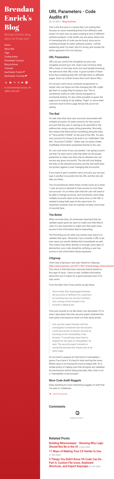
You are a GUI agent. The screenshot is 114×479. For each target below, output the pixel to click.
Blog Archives (11, 64)
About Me (9, 49)
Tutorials (8, 68)
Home (7, 45)
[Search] (14, 83)
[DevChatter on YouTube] (22, 83)
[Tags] (10, 83)
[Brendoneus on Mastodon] (26, 83)
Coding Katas (11, 56)
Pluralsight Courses (14, 60)
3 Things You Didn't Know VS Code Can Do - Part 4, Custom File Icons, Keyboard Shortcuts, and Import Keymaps (76, 463)
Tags (6, 52)
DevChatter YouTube (15, 76)
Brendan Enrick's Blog (19, 18)
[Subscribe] (6, 83)
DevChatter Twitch (14, 72)
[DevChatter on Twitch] (19, 83)
